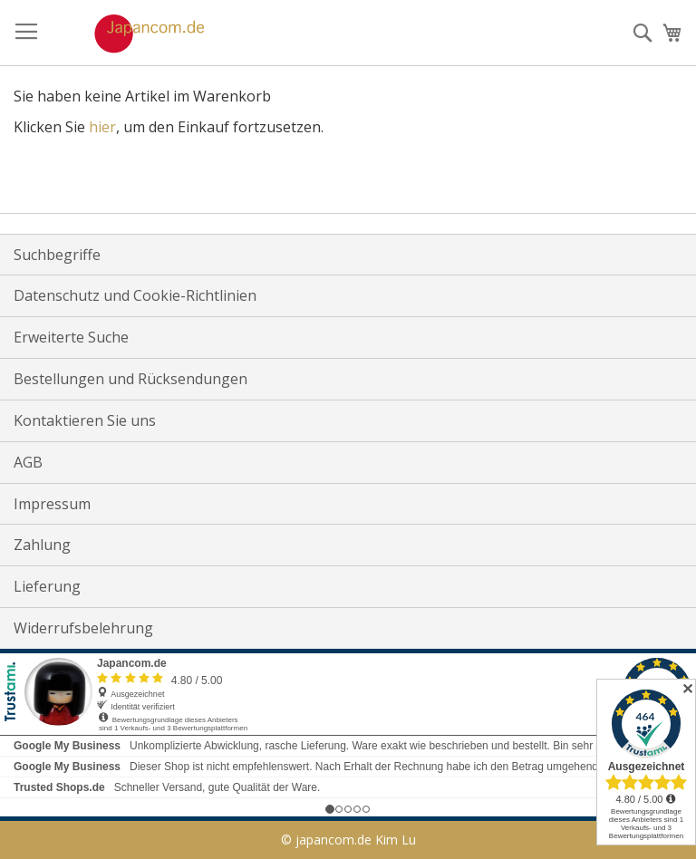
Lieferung (47, 586)
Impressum (52, 504)
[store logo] (130, 33)
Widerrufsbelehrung (83, 628)
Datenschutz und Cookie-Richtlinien (135, 295)
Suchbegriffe (57, 255)
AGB (28, 462)
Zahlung (42, 545)
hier (102, 127)
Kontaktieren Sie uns (85, 420)
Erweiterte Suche (71, 337)
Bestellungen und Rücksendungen (130, 379)
